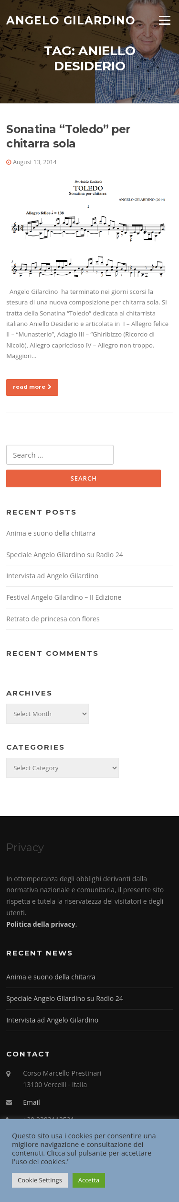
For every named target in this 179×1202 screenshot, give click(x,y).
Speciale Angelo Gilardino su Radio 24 (64, 554)
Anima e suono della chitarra (50, 533)
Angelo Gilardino (71, 20)
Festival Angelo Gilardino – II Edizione (63, 597)
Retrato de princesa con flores (52, 618)
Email (31, 1102)
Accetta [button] (88, 1180)
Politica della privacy (40, 924)
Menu (164, 20)
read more (32, 386)
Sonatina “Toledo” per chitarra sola (68, 136)
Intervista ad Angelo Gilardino (52, 575)
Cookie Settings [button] (40, 1180)
